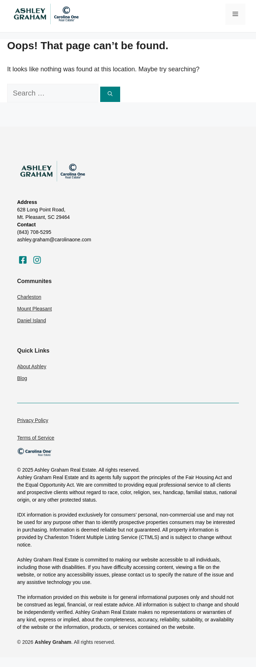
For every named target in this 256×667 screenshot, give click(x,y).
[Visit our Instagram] (37, 260)
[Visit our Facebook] (23, 260)
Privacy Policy (32, 420)
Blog (22, 378)
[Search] (110, 94)
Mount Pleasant (34, 309)
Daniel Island (31, 320)
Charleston (29, 297)
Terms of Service (35, 438)
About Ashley (31, 366)
